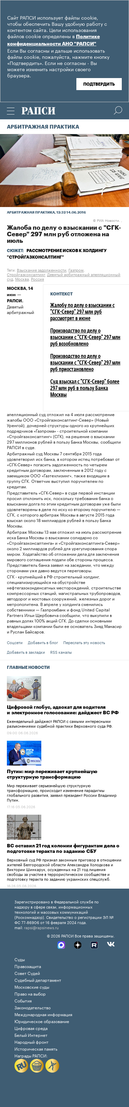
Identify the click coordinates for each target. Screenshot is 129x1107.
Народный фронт (31, 1041)
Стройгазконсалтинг (26, 274)
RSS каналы (61, 652)
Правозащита (27, 966)
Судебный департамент (37, 979)
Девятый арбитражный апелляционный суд (63, 276)
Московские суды (31, 986)
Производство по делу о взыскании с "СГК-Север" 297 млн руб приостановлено (85, 363)
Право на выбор (30, 993)
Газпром (76, 270)
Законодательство (32, 1007)
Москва (22, 278)
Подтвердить (99, 84)
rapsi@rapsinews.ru (41, 927)
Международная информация (43, 1014)
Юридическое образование (41, 1021)
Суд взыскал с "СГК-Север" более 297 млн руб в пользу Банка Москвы (84, 388)
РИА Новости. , (107, 220)
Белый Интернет (30, 1034)
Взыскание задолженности (41, 270)
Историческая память (35, 1048)
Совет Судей (27, 972)
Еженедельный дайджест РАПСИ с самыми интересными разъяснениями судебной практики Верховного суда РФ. (59, 723)
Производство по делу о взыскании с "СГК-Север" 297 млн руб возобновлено (85, 337)
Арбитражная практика (43, 127)
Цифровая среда (30, 1027)
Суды (19, 959)
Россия (37, 278)
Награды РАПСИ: (31, 1055)
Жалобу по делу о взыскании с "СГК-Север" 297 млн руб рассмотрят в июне (82, 312)
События (23, 1000)
